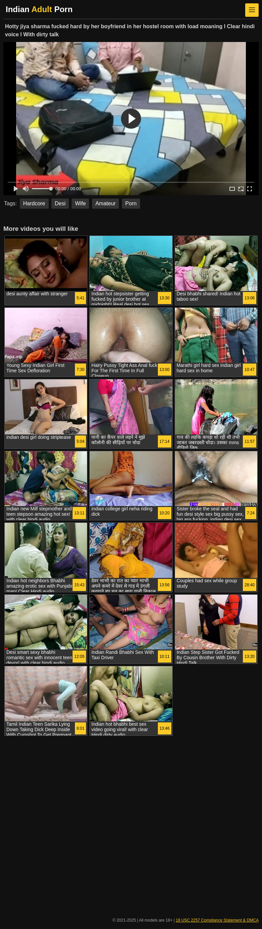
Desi (60, 203)
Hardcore (34, 203)
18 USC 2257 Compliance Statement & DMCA (217, 920)
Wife (80, 203)
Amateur (105, 203)
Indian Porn (39, 9)
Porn (131, 203)
